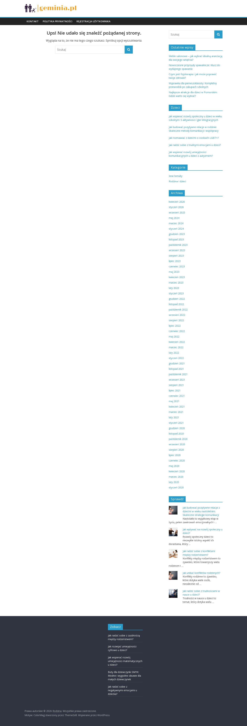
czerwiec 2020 (177, 460)
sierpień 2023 (176, 255)
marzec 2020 (176, 476)
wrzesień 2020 (177, 444)
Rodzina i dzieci (177, 181)
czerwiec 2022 (177, 331)
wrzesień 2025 (177, 212)
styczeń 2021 (176, 422)
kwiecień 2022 (177, 342)
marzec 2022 (176, 347)
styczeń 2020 (176, 487)
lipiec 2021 (175, 390)
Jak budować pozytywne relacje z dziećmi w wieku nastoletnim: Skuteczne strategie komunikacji (201, 511)
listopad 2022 (176, 304)
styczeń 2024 (176, 228)
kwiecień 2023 (177, 277)
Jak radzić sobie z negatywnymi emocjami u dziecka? (122, 690)
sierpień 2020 (176, 449)
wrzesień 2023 (177, 250)
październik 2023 (178, 244)
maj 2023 (174, 271)
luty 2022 (174, 352)
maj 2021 (174, 401)
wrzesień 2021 (177, 379)
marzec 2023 (176, 282)
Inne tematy (175, 176)
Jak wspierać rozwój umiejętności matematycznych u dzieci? (125, 661)
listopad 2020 (176, 433)
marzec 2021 (176, 412)
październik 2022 (178, 309)
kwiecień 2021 (177, 406)
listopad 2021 (176, 368)
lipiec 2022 (175, 325)
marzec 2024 (176, 223)
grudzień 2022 (177, 298)
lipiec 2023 (175, 261)
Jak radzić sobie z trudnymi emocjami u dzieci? (195, 145)
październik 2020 (178, 439)
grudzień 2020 (177, 428)
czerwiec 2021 (177, 395)
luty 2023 (174, 288)
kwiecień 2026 (177, 201)
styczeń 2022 (176, 358)
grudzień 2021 (177, 363)
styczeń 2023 (176, 293)
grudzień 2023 (177, 234)
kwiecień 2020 (177, 471)
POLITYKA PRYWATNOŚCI (57, 21)
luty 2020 (174, 482)
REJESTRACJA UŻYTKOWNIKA (93, 21)
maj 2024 (174, 218)
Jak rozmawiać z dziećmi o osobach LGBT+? (194, 137)
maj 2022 (174, 336)
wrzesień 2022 (177, 315)
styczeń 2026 (176, 207)
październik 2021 (178, 374)
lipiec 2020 (175, 455)
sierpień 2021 (176, 385)
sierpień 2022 (176, 320)
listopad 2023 (176, 239)
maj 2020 (174, 466)
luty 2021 (174, 417)
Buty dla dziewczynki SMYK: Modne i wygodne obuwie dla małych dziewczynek (124, 675)
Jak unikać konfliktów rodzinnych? (201, 573)
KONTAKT (33, 21)
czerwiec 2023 (177, 266)
